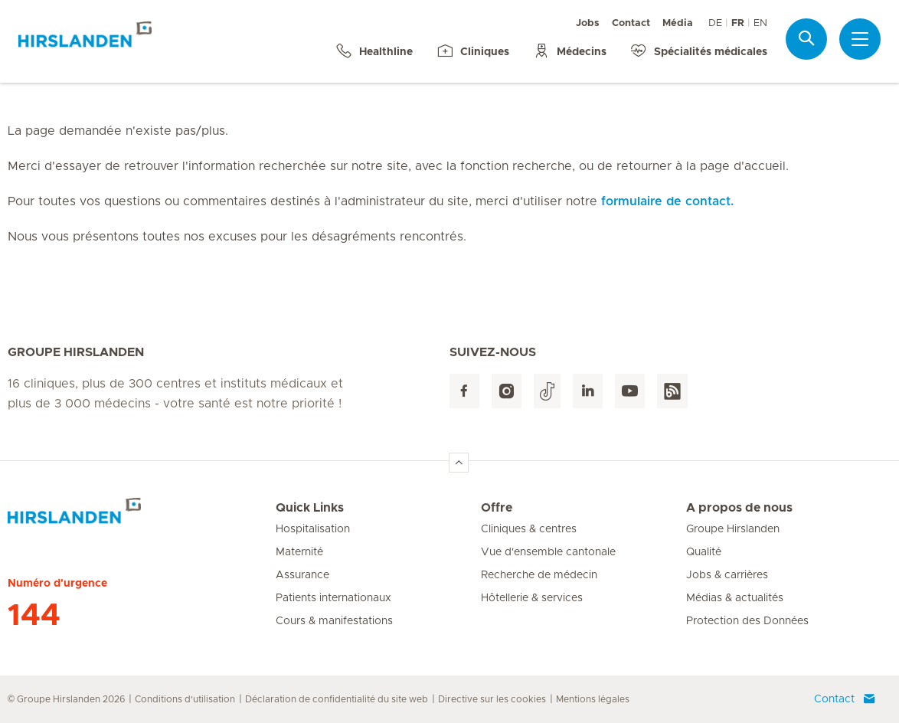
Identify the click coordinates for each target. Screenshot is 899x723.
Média (677, 23)
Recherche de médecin (539, 575)
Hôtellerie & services (532, 598)
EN (760, 23)
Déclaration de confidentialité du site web (336, 699)
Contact (631, 23)
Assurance (302, 575)
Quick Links (310, 508)
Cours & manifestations (334, 621)
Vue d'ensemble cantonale (548, 552)
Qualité (703, 552)
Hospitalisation (313, 529)
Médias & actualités (734, 598)
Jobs (588, 23)
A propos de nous (739, 508)
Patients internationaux (333, 598)
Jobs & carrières (727, 575)
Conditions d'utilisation (185, 699)
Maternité (299, 552)
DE (715, 23)
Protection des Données (747, 621)
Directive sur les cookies (492, 699)
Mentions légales (592, 699)
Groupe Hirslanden (733, 529)
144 (34, 615)
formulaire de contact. (667, 201)
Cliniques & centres (529, 529)
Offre (496, 508)
